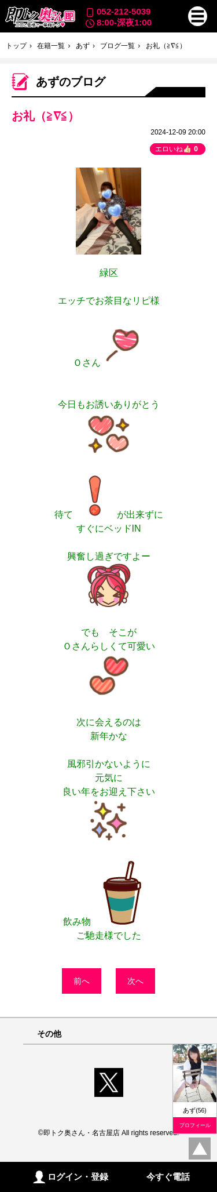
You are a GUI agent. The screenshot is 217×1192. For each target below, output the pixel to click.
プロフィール (195, 1125)
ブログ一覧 (117, 46)
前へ (81, 981)
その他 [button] (49, 1034)
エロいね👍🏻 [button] (177, 149)
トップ (16, 46)
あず (83, 46)
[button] (198, 16)
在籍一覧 (51, 46)
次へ (135, 981)
